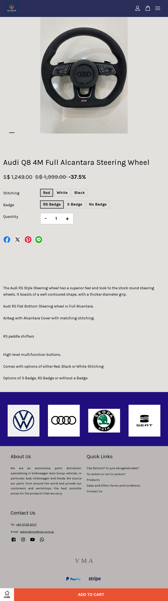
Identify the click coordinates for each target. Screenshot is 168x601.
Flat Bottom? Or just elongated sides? (113, 468)
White (62, 192)
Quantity (10, 216)
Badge (8, 205)
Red (46, 192)
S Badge (74, 204)
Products (93, 480)
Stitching (11, 193)
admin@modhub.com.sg (37, 532)
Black (79, 192)
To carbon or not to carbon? (106, 474)
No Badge (98, 204)
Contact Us (94, 491)
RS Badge (52, 204)
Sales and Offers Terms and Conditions (113, 485)
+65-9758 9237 (26, 524)
